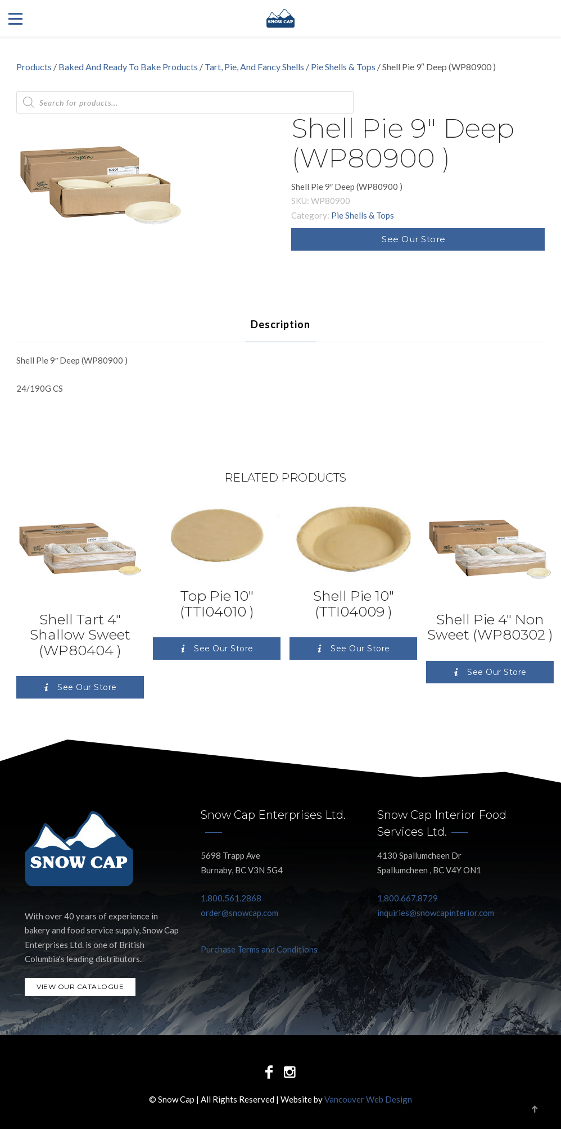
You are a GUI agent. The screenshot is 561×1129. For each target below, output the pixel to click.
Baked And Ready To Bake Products (128, 66)
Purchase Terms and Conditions (259, 949)
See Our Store (414, 239)
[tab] (280, 324)
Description (280, 324)
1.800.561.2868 (231, 898)
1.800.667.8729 (407, 898)
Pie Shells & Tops (343, 66)
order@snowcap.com (239, 913)
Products (34, 66)
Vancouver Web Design (368, 1099)
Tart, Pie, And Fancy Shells (254, 66)
